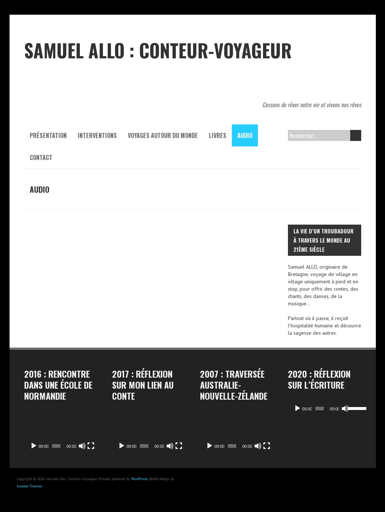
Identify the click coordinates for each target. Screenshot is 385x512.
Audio (244, 135)
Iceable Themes (29, 486)
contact (41, 157)
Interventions (97, 135)
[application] (60, 433)
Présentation (48, 135)
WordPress (139, 478)
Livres (217, 135)
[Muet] (82, 446)
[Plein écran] (91, 446)
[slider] (318, 408)
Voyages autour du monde (163, 135)
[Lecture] (33, 446)
